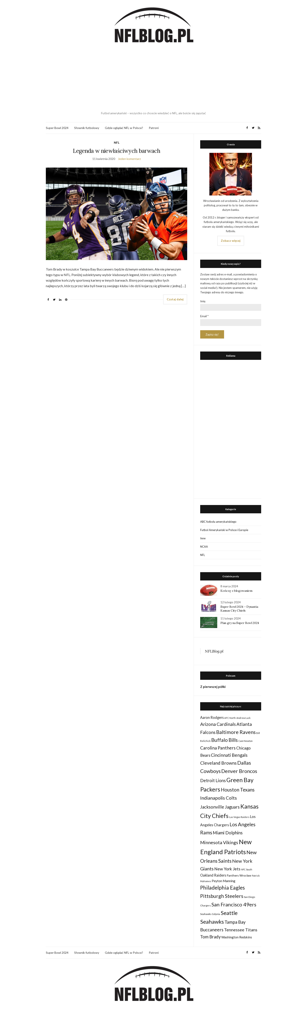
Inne (203, 538)
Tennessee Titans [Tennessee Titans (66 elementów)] (240, 929)
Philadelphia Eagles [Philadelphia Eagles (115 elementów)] (222, 887)
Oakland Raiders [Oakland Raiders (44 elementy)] (213, 875)
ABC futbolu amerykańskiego (218, 521)
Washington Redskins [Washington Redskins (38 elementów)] (236, 937)
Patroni (154, 128)
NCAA (204, 546)
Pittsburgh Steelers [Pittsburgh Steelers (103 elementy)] (221, 896)
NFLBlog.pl (214, 651)
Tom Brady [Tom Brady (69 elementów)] (210, 936)
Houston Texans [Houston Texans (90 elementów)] (238, 790)
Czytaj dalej (175, 299)
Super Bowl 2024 (57, 128)
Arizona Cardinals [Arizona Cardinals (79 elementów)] (218, 724)
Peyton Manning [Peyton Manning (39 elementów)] (223, 881)
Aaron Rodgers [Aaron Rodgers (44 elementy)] (212, 717)
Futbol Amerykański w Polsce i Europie (224, 530)
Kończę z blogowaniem (236, 591)
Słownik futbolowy (86, 128)
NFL (116, 142)
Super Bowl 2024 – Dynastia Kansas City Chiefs (239, 608)
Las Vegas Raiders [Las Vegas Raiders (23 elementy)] (239, 817)
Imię (203, 301)
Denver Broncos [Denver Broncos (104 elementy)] (239, 771)
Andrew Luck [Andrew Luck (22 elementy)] (243, 717)
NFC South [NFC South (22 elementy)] (246, 869)
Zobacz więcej (230, 240)
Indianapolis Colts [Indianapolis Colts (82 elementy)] (218, 798)
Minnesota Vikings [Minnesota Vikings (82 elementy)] (219, 842)
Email (204, 316)
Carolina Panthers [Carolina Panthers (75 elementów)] (218, 747)
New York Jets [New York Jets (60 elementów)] (227, 868)
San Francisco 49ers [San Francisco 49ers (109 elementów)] (233, 904)
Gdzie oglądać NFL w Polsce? (124, 128)
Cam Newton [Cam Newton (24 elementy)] (245, 740)
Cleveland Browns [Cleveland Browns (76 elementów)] (218, 763)
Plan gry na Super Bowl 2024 (239, 623)
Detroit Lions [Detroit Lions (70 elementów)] (213, 780)
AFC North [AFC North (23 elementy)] (230, 717)
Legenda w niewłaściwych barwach (116, 150)
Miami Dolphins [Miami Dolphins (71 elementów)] (228, 832)
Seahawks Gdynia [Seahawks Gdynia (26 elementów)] (210, 914)
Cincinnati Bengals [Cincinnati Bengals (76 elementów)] (229, 755)
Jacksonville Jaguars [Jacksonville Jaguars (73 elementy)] (220, 806)
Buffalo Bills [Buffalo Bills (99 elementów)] (224, 740)
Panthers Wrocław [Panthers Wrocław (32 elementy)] (239, 875)
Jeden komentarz (129, 159)
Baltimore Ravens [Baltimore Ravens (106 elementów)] (236, 732)
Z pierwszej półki (213, 687)
